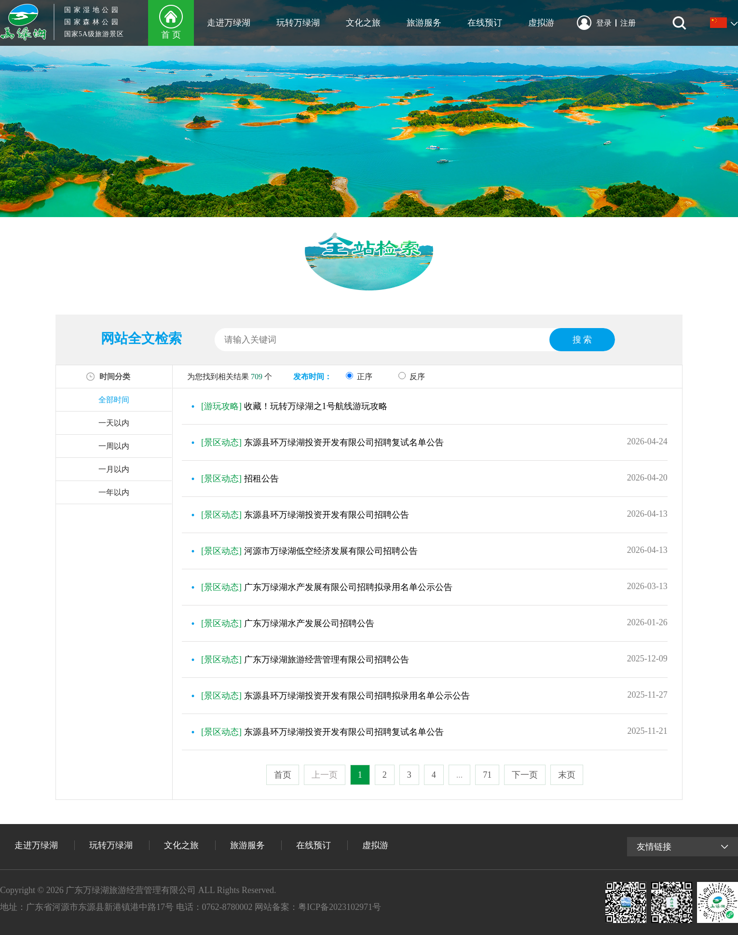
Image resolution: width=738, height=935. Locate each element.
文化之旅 (363, 23)
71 (487, 775)
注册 (628, 23)
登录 (606, 23)
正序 (359, 376)
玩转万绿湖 (298, 23)
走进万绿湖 (228, 23)
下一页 (525, 775)
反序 (411, 376)
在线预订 (484, 23)
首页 (282, 775)
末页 (566, 775)
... (459, 775)
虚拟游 (541, 23)
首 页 (171, 35)
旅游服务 (424, 23)
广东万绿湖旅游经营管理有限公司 (131, 890)
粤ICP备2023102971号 (339, 907)
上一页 (325, 775)
